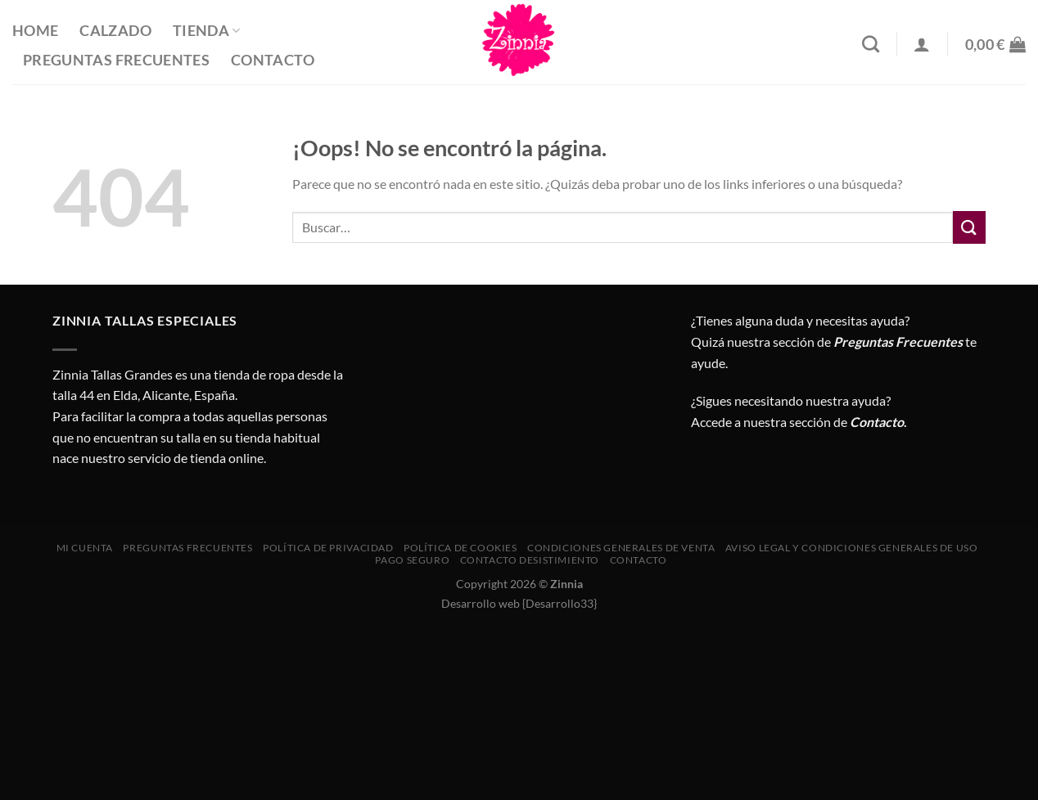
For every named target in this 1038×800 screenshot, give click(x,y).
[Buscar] (870, 43)
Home (35, 30)
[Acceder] (922, 44)
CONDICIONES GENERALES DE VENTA (621, 548)
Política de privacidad (328, 548)
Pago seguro (412, 560)
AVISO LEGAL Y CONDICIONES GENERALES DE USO (851, 548)
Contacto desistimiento (529, 560)
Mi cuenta (85, 548)
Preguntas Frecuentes (116, 60)
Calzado (115, 30)
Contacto (272, 60)
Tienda (207, 30)
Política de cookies (460, 548)
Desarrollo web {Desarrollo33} (519, 603)
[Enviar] (969, 227)
